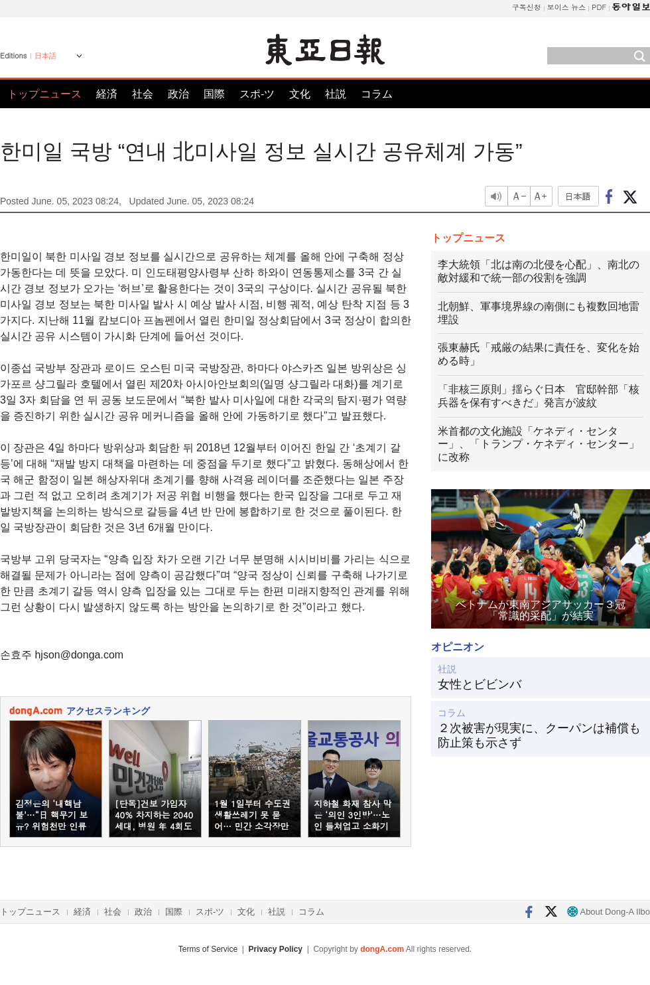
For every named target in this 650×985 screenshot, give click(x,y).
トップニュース (44, 94)
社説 (335, 94)
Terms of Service (207, 949)
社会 (142, 94)
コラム (377, 94)
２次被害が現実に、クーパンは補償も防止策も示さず (539, 735)
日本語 (45, 56)
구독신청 (526, 7)
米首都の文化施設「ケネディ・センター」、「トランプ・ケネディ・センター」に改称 (538, 444)
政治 (178, 94)
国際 (214, 94)
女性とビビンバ (479, 684)
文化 (299, 94)
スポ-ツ (257, 94)
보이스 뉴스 (566, 7)
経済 (106, 94)
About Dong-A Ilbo (608, 912)
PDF (599, 7)
